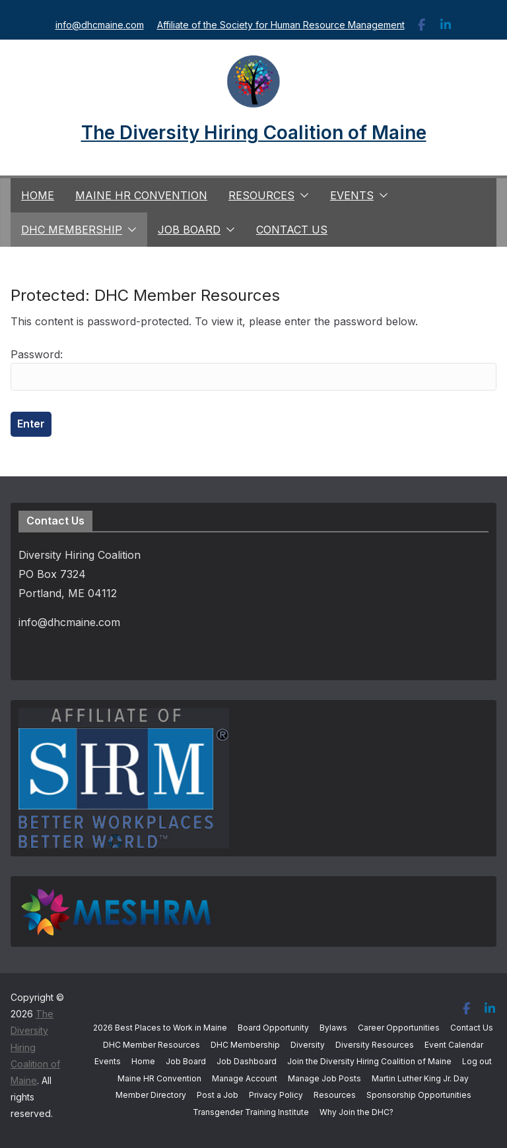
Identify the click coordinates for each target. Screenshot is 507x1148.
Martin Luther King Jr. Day (420, 1078)
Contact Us (291, 229)
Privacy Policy (276, 1095)
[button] (301, 195)
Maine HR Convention (141, 195)
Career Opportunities (399, 1028)
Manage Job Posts (324, 1078)
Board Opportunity (273, 1028)
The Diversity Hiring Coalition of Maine (253, 132)
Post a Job (217, 1095)
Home (37, 195)
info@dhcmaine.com (99, 24)
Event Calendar (453, 1045)
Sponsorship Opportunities (418, 1095)
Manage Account (244, 1078)
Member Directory (151, 1095)
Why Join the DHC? (356, 1112)
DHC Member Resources (151, 1045)
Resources (261, 195)
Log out (477, 1061)
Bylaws (333, 1028)
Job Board (189, 229)
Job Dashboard (247, 1061)
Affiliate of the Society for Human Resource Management (281, 24)
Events (352, 195)
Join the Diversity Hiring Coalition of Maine (369, 1061)
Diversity (307, 1045)
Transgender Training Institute (251, 1112)
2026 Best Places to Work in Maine (160, 1028)
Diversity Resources (374, 1045)
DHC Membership (71, 229)
